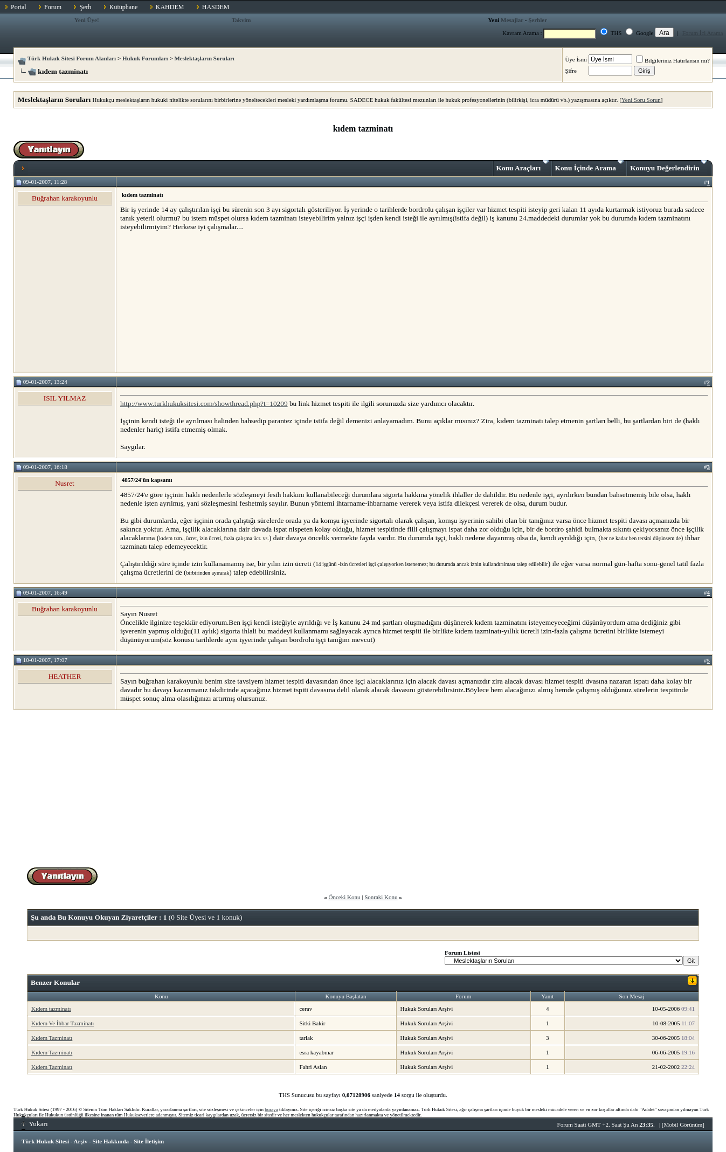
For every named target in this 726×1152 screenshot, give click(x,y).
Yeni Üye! (86, 20)
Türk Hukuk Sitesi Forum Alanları (71, 58)
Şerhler (537, 20)
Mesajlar (512, 20)
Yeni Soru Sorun (641, 99)
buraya (271, 1109)
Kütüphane (123, 7)
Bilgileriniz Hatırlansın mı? (673, 60)
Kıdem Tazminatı (51, 1037)
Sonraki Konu (380, 897)
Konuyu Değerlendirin (668, 166)
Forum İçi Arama (702, 33)
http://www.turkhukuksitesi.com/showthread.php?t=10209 (204, 403)
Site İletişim (149, 1141)
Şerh (85, 7)
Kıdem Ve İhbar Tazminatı (62, 1023)
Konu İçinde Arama (589, 166)
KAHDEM (170, 7)
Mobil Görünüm (683, 1124)
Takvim (241, 20)
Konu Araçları (522, 166)
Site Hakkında (110, 1141)
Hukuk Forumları (145, 58)
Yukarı (35, 1124)
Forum (52, 7)
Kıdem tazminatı (51, 1008)
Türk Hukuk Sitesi (45, 1141)
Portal (18, 7)
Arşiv (81, 1141)
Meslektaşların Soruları (204, 58)
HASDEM (216, 7)
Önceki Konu (344, 897)
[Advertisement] (201, 301)
